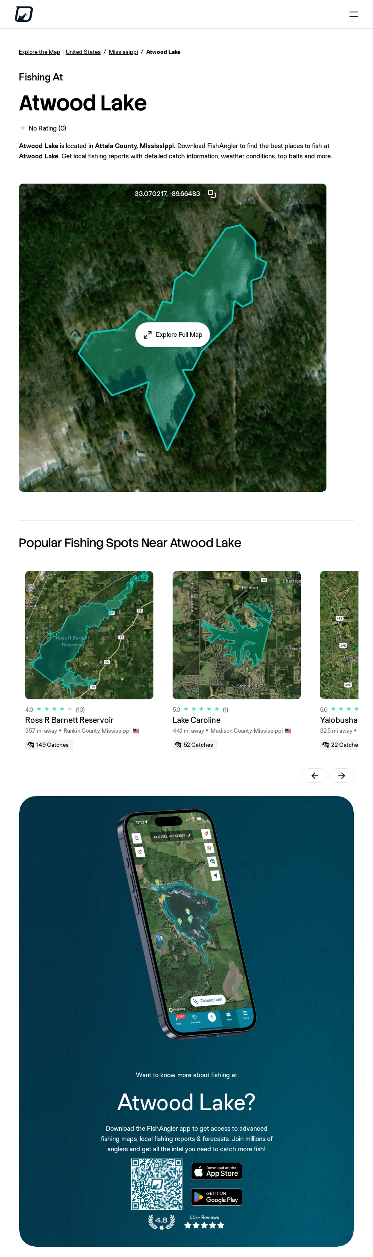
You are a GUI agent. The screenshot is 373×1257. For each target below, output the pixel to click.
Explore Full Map (179, 334)
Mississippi (123, 52)
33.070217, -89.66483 (176, 194)
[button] (172, 334)
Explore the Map (39, 52)
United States (83, 52)
